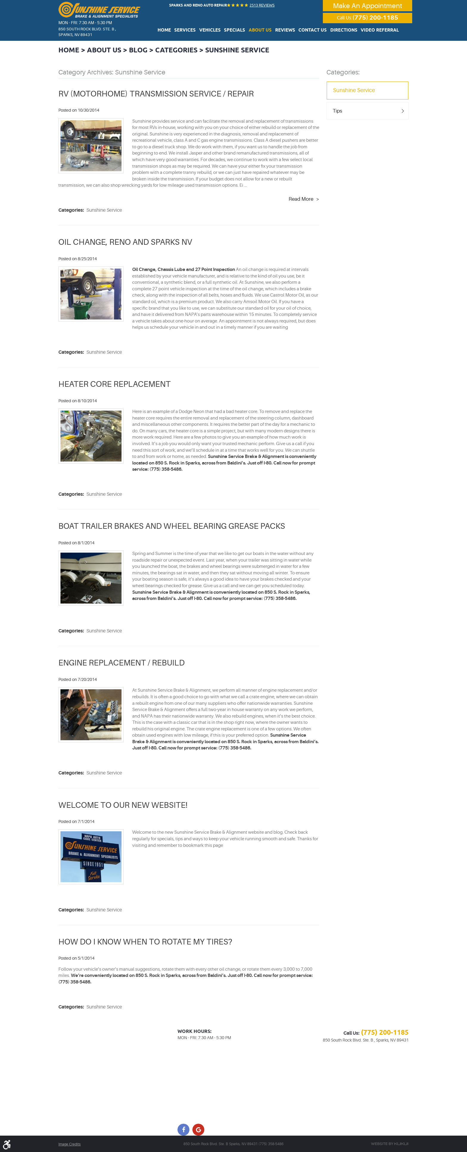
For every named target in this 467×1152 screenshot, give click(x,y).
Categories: (343, 71)
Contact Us (309, 31)
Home (175, 31)
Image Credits (69, 1144)
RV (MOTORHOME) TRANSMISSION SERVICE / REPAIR (158, 93)
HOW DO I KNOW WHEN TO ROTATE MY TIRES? (147, 941)
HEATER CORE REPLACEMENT (115, 384)
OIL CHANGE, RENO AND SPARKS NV (127, 242)
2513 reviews (261, 4)
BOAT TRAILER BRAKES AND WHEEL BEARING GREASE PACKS (174, 526)
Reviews (284, 31)
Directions (337, 31)
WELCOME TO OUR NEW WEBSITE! (124, 804)
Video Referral (370, 31)
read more (301, 199)
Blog (142, 50)
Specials (238, 31)
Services (194, 31)
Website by (390, 1143)
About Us (261, 31)
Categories (181, 50)
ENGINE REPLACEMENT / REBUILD (123, 662)
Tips (338, 110)
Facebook (183, 1129)
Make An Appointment (367, 6)
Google (198, 1129)
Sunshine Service (246, 50)
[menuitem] (175, 31)
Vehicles (216, 31)
